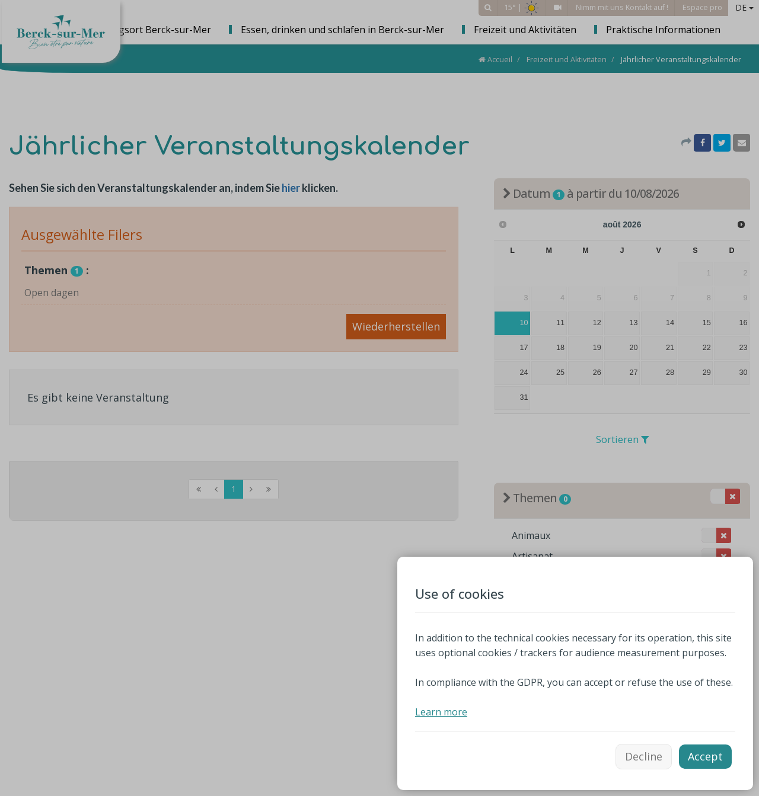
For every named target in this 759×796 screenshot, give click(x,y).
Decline (643, 756)
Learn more (441, 711)
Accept (705, 756)
